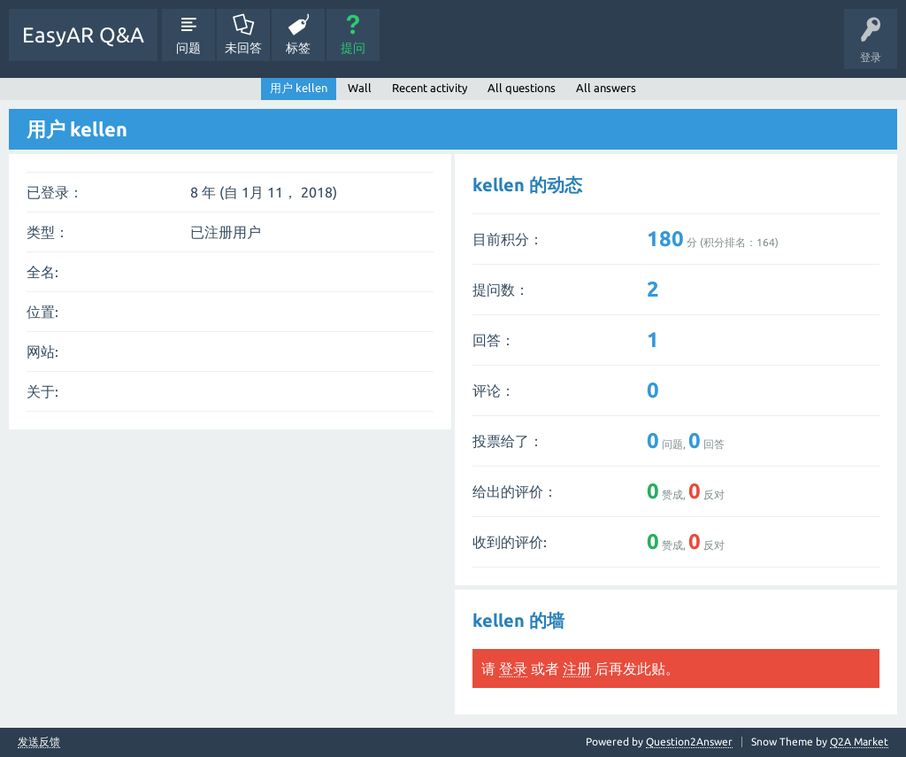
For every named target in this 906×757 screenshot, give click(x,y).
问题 (188, 48)
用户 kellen (298, 87)
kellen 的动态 (527, 184)
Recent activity (429, 87)
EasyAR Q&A (83, 35)
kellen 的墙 (518, 620)
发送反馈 (39, 742)
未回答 (243, 48)
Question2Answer (689, 741)
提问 (353, 48)
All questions (522, 87)
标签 (298, 48)
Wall (360, 87)
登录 (513, 668)
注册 (577, 668)
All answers (606, 87)
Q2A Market (859, 741)
